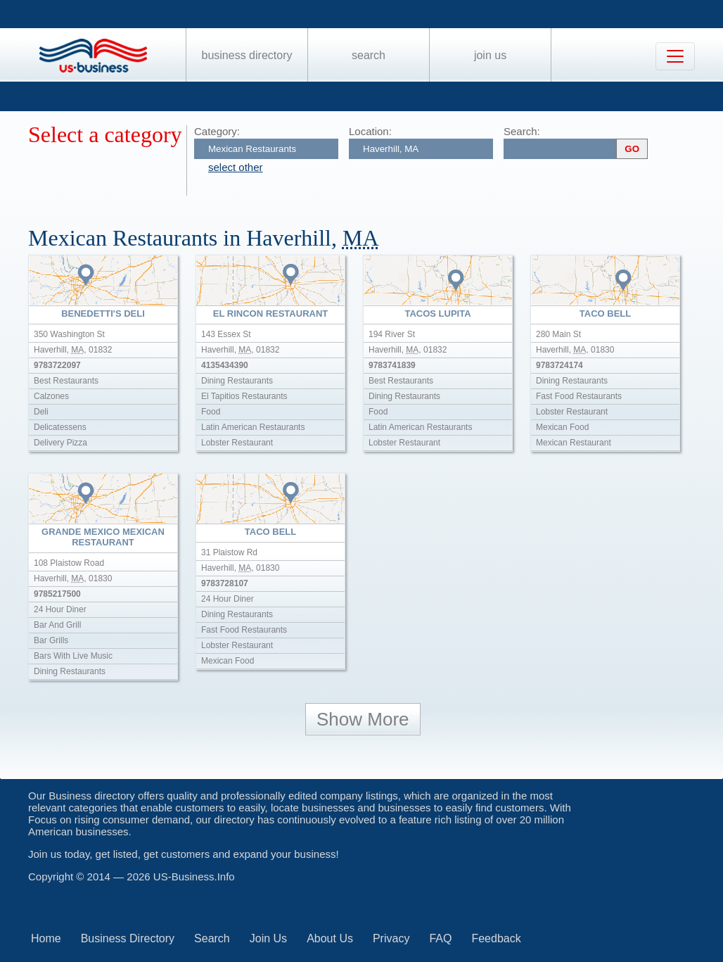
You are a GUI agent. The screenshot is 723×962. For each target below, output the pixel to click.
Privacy (391, 938)
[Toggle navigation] (675, 56)
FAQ (440, 938)
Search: (522, 131)
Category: (217, 131)
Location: (370, 131)
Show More (362, 719)
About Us (330, 938)
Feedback (495, 938)
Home (46, 938)
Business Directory (247, 55)
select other (235, 167)
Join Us (490, 55)
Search (368, 55)
